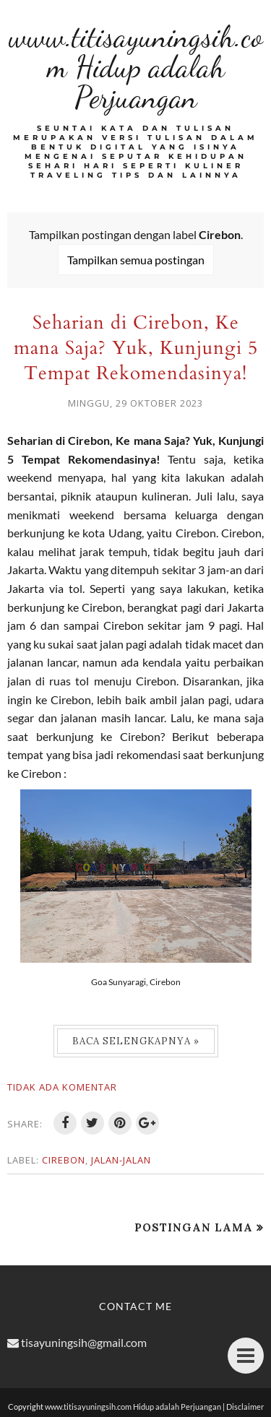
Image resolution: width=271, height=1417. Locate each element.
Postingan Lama (193, 1227)
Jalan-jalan (121, 1159)
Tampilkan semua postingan (136, 259)
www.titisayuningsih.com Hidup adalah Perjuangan (136, 67)
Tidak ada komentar (62, 1086)
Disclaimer (245, 1406)
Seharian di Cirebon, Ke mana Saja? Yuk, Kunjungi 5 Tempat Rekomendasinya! (136, 348)
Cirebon (63, 1159)
